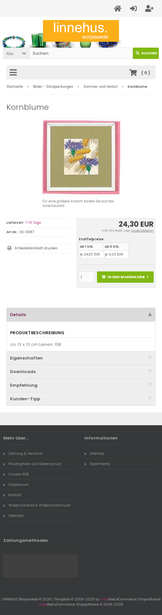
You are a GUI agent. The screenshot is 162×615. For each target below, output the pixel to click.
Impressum (16, 484)
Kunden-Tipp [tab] (81, 399)
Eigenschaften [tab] (81, 358)
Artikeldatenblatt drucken (36, 248)
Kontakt (12, 494)
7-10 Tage (33, 222)
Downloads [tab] (81, 372)
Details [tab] (81, 315)
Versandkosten (142, 231)
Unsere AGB (15, 474)
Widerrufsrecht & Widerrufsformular (37, 505)
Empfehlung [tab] (81, 385)
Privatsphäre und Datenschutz (32, 463)
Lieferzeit (13, 515)
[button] (16, 53)
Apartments (97, 463)
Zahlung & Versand (22, 453)
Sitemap (94, 453)
